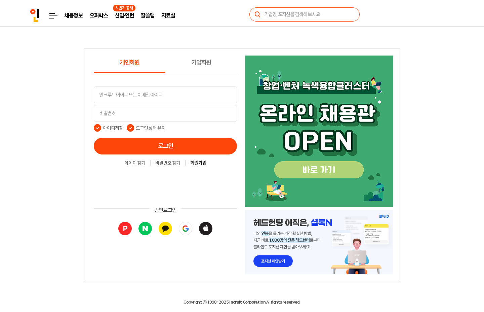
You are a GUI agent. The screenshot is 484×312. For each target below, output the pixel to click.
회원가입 (198, 163)
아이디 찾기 (134, 163)
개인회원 (129, 63)
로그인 (165, 146)
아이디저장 (113, 128)
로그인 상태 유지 (151, 128)
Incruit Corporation (247, 302)
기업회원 (201, 63)
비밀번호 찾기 (167, 163)
